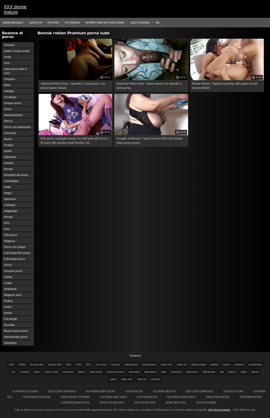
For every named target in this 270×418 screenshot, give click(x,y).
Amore (8, 312)
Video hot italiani (233, 391)
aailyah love (130, 364)
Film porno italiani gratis (181, 397)
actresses (68, 371)
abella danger (198, 364)
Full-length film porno (17, 252)
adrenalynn (150, 371)
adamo (81, 371)
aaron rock (166, 364)
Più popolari (72, 22)
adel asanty (96, 371)
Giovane (9, 44)
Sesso (8, 109)
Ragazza (9, 240)
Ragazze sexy (13, 294)
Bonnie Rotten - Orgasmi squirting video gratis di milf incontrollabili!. (224, 85)
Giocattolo (10, 342)
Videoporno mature (250, 397)
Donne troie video (176, 402)
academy (239, 364)
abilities (215, 364)
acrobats (24, 371)
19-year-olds (54, 364)
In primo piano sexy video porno (105, 22)
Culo (7, 62)
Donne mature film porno (75, 397)
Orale (7, 186)
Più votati (53, 22)
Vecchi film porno (206, 402)
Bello (7, 85)
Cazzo (8, 264)
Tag (157, 22)
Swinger (9, 91)
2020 (78, 364)
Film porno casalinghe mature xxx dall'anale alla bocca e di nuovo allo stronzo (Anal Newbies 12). (74, 140)
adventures (192, 371)
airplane (155, 379)
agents (255, 371)
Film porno (10, 234)
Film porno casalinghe (25, 391)
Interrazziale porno (15, 336)
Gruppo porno (12, 103)
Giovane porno (13, 270)
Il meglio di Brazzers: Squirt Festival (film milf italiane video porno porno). (149, 140)
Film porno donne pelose (75, 402)
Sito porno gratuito (164, 391)
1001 (11, 364)
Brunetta (9, 324)
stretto (8, 151)
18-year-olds (36, 364)
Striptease (10, 288)
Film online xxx (134, 391)
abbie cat (182, 364)
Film (6, 222)
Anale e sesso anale (16, 50)
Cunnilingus (11, 180)
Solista (8, 276)
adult (163, 371)
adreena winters (115, 371)
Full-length (10, 318)
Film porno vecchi (147, 397)
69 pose (115, 364)
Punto (7, 306)
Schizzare (10, 133)
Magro (8, 192)
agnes (113, 379)
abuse (226, 364)
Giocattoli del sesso (16, 174)
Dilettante (10, 157)
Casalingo (10, 97)
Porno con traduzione (17, 127)
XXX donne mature (15, 9)
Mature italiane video (112, 402)
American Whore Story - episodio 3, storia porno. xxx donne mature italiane (72, 85)
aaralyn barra (149, 364)
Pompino (9, 79)
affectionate (209, 371)
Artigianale (10, 210)
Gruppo (8, 145)
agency (232, 371)
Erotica (8, 300)
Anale (7, 56)
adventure (176, 371)
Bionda (8, 168)
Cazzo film (35, 22)
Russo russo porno (16, 330)
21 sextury (101, 364)
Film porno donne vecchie (101, 391)
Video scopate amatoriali (62, 391)
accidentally (255, 364)
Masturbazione (13, 115)
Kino (7, 228)
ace (13, 371)
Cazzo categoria (140, 22)
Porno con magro (15, 246)
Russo (8, 139)
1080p (22, 364)
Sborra (8, 121)
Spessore (10, 198)
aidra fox (142, 379)
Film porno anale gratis (114, 397)
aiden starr (127, 379)
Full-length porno (14, 258)
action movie (51, 371)
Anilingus (9, 204)
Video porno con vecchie (37, 397)
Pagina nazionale (13, 22)
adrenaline (134, 371)
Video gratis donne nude (199, 391)
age (222, 371)
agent (244, 371)
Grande (8, 163)
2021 (88, 364)
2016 (68, 364)
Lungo (8, 282)
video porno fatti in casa (15, 71)
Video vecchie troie (145, 402)
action (37, 371)
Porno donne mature (218, 397)
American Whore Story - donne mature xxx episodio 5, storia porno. (149, 85)
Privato (8, 216)
